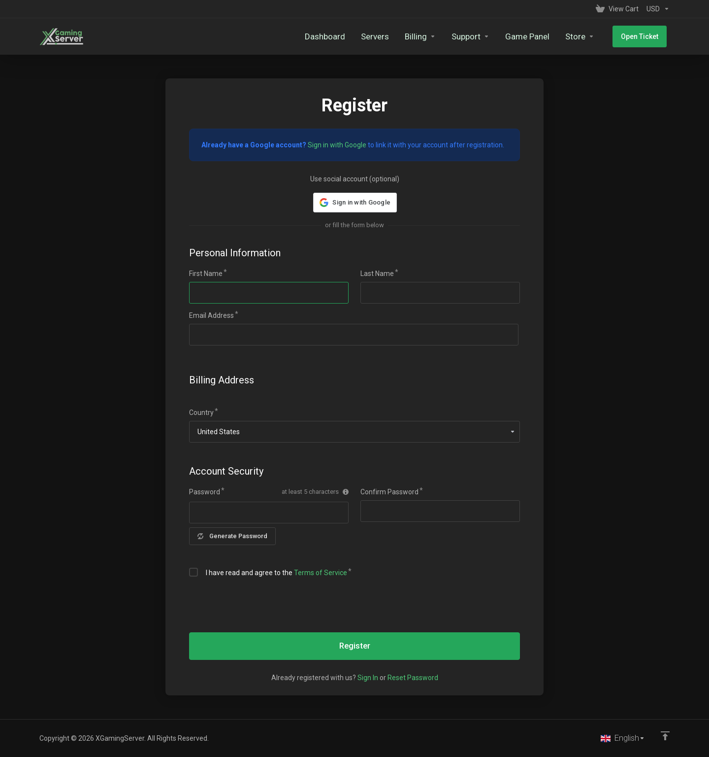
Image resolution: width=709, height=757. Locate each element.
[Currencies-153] (656, 9)
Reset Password (412, 678)
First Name (206, 273)
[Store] (585, 36)
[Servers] (380, 36)
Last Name (377, 273)
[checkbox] (193, 572)
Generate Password (232, 536)
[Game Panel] (533, 36)
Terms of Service (320, 573)
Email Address (211, 315)
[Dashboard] (330, 36)
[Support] (476, 36)
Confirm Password (389, 492)
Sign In (367, 678)
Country (201, 412)
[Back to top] (665, 735)
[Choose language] (622, 738)
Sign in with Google (337, 145)
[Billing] (425, 36)
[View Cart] (617, 9)
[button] (354, 202)
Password (204, 492)
